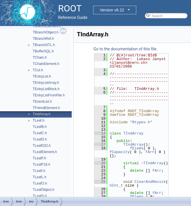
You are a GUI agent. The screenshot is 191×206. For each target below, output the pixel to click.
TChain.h (40, 58)
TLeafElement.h (45, 152)
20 (100, 163)
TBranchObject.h (46, 32)
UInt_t (116, 185)
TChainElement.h (46, 64)
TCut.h (38, 70)
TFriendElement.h (46, 108)
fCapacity (120, 151)
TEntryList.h (42, 76)
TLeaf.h (38, 120)
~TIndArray (152, 163)
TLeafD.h (40, 139)
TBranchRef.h (43, 39)
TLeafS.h (40, 196)
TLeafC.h (40, 133)
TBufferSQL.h (43, 51)
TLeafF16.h (41, 165)
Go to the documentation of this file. (125, 49)
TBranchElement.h (47, 26)
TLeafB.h (40, 127)
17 (100, 144)
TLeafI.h (39, 171)
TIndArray (133, 133)
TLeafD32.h (42, 146)
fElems (136, 148)
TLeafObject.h (43, 190)
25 (100, 181)
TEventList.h (42, 102)
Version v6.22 (112, 10)
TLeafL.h (39, 177)
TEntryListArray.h (46, 83)
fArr (149, 151)
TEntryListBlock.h (46, 89)
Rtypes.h (141, 122)
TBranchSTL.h (44, 45)
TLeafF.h (39, 158)
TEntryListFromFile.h (49, 95)
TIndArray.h (41, 114)
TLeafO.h (40, 183)
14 (100, 133)
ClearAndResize (150, 181)
